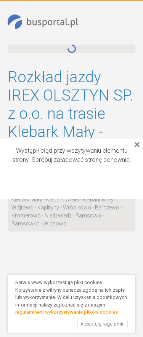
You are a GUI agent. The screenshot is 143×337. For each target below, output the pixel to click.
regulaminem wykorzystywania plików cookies (66, 312)
